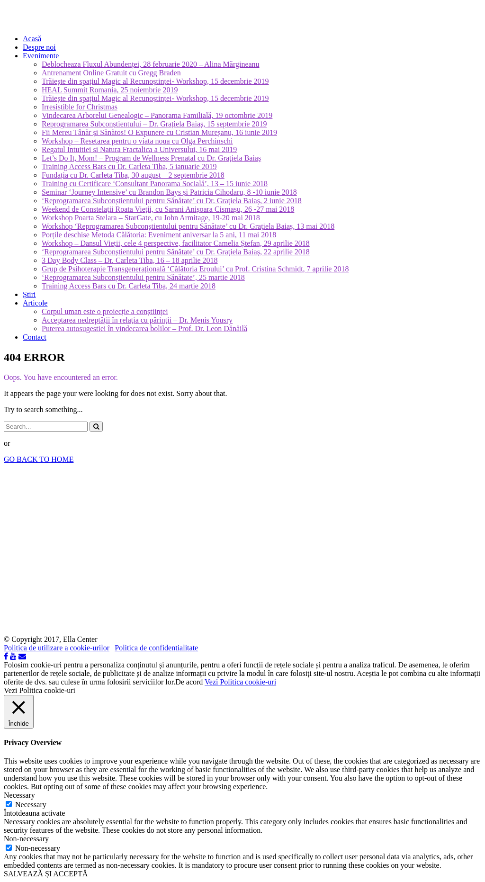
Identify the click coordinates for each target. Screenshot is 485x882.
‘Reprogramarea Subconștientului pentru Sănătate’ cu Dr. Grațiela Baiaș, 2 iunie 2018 (172, 201)
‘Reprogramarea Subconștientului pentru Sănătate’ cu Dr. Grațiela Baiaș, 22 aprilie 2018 (176, 252)
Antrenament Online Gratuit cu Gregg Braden (111, 73)
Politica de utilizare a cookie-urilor (56, 648)
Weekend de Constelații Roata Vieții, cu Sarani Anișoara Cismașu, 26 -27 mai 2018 (168, 209)
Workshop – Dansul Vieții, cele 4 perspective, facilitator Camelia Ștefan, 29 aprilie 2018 (176, 243)
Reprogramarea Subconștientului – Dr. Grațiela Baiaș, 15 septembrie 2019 (154, 124)
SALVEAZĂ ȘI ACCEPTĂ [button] (46, 874)
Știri (29, 294)
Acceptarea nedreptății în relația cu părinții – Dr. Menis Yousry (137, 320)
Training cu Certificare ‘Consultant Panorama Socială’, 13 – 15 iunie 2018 (155, 184)
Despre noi (39, 47)
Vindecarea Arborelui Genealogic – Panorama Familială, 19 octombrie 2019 (157, 115)
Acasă (32, 39)
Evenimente (41, 56)
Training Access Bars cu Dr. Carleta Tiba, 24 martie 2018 (129, 286)
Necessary (30, 805)
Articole (35, 303)
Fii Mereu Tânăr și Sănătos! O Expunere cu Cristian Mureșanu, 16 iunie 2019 (159, 132)
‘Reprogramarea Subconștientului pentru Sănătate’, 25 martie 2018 (143, 277)
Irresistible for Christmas (79, 107)
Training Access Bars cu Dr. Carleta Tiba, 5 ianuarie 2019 (129, 166)
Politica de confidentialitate (156, 648)
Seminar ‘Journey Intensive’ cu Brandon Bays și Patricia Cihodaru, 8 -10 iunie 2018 (169, 192)
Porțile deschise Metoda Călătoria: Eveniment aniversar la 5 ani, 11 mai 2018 (159, 235)
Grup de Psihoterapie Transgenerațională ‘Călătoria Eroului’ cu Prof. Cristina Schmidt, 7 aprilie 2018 (195, 269)
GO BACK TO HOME (38, 459)
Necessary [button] (19, 795)
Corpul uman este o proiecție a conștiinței (105, 311)
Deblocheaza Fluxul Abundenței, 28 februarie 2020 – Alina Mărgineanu (151, 64)
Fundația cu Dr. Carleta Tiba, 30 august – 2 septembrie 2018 (133, 175)
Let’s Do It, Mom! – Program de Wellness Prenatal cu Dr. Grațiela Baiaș (151, 158)
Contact (34, 337)
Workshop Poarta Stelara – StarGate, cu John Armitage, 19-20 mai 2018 (151, 218)
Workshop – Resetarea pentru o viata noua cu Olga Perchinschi (137, 141)
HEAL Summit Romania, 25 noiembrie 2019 (110, 90)
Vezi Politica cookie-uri (240, 682)
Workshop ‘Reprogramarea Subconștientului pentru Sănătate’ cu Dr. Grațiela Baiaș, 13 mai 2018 (188, 226)
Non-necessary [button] (26, 839)
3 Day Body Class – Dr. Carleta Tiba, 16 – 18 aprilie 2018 (130, 260)
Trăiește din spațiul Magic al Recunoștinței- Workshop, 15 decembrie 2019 (155, 81)
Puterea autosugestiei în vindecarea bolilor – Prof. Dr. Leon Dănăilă (144, 328)
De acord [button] (189, 682)
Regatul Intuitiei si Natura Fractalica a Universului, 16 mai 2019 (139, 149)
